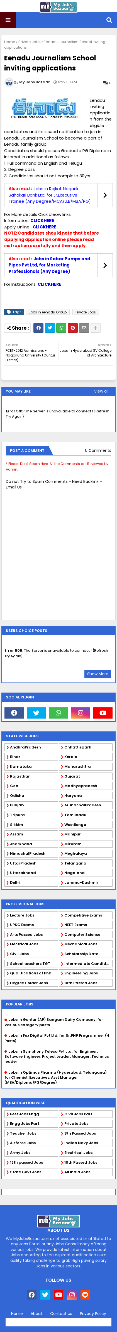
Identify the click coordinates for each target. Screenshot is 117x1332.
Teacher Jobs (23, 1133)
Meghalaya (75, 853)
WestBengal (75, 824)
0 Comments (98, 450)
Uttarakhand (23, 872)
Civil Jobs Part (78, 1114)
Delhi (15, 882)
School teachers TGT (30, 963)
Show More (97, 674)
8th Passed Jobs (80, 1133)
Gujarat (72, 776)
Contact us (61, 1313)
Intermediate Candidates (88, 963)
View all (101, 391)
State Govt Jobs (25, 1172)
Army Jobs (20, 1152)
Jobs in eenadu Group (48, 312)
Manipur (72, 834)
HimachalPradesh (27, 853)
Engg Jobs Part (24, 1123)
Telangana (75, 863)
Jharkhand (21, 844)
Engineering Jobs (81, 973)
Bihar (15, 756)
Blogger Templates (70, 1320)
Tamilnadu (75, 815)
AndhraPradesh (25, 747)
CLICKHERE (42, 220)
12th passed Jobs (26, 1162)
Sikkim (16, 824)
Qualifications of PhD (31, 973)
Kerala (70, 756)
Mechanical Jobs (80, 944)
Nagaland (74, 872)
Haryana (73, 795)
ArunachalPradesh (82, 805)
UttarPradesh (23, 863)
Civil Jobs (19, 954)
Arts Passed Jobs (26, 934)
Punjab (17, 805)
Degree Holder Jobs (29, 983)
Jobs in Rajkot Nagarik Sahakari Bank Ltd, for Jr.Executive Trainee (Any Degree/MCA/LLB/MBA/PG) (50, 195)
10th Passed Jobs (80, 983)
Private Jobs (29, 41)
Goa (14, 785)
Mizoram (73, 844)
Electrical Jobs (24, 944)
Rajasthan (20, 776)
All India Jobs (77, 1172)
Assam (16, 834)
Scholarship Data (81, 954)
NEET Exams (75, 924)
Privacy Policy (93, 1313)
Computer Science (82, 934)
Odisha (17, 795)
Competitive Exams (83, 915)
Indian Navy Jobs (81, 1143)
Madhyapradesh (80, 785)
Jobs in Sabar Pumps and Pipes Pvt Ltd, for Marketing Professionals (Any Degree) (49, 265)
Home (9, 41)
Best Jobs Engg (24, 1114)
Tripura (17, 815)
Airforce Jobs (23, 1143)
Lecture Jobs (22, 915)
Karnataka (21, 766)
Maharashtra (77, 766)
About (36, 1313)
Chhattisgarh (77, 747)
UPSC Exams (22, 924)
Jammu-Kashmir (81, 882)
